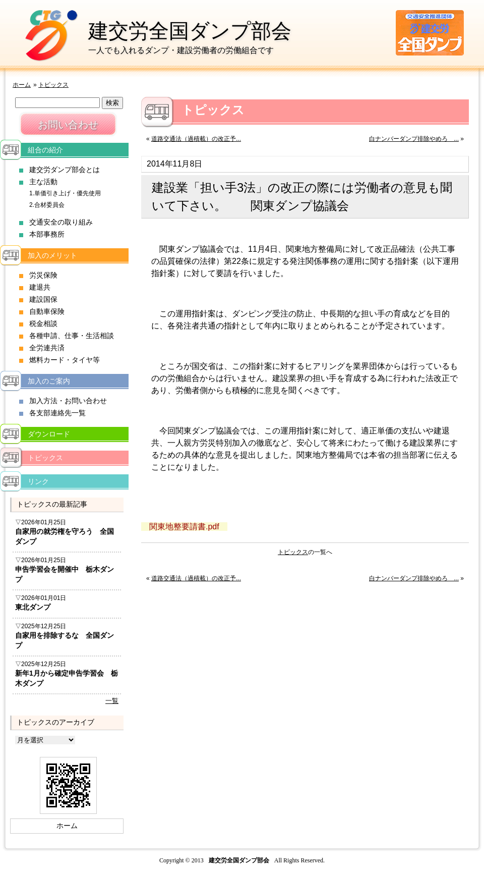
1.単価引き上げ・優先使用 (65, 193)
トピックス (53, 84)
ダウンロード (49, 434)
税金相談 (43, 323)
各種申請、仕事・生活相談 (71, 336)
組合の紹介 (45, 150)
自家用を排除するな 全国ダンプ (64, 640)
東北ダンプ (32, 607)
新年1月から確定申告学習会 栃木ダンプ (66, 678)
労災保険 (43, 275)
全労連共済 (47, 348)
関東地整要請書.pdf (184, 526)
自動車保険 (47, 311)
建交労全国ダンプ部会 (189, 31)
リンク (38, 481)
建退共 (39, 287)
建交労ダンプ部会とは (64, 170)
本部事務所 (47, 234)
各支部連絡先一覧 (57, 413)
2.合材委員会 (47, 204)
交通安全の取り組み (61, 222)
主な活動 (43, 182)
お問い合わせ (68, 124)
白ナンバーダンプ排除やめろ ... (414, 138)
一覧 (111, 700)
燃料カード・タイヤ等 (64, 360)
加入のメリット (52, 255)
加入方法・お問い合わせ (68, 401)
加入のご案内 (49, 381)
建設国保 (43, 299)
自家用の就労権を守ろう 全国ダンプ (64, 536)
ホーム (22, 84)
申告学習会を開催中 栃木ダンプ (64, 574)
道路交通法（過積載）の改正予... (196, 138)
